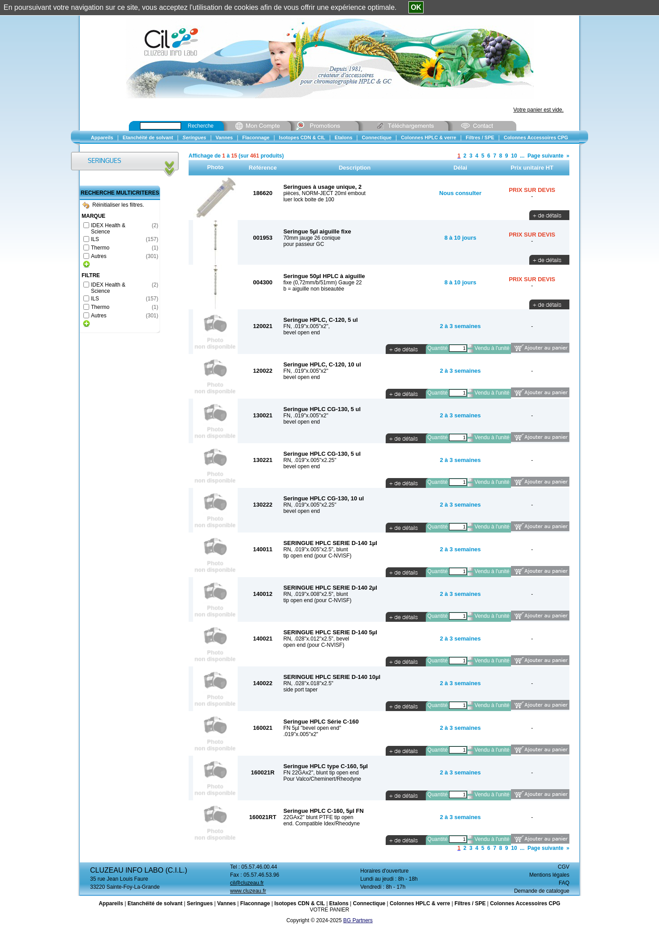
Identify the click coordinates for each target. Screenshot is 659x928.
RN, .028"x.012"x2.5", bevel (316, 639)
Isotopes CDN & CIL (299, 903)
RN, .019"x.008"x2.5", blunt (315, 594)
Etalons (338, 903)
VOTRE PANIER (329, 910)
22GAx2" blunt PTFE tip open (318, 817)
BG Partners (358, 920)
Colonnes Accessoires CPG (525, 903)
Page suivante (545, 156)
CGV (563, 867)
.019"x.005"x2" (300, 734)
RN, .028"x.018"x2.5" (308, 683)
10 (514, 156)
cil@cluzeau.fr (247, 883)
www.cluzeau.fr (248, 891)
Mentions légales (549, 875)
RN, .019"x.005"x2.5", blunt (315, 549)
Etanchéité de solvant (155, 903)
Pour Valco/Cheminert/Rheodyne (322, 779)
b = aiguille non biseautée (313, 289)
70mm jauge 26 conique (311, 238)
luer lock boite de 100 (308, 199)
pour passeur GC (303, 244)
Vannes (226, 903)
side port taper (300, 690)
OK (416, 7)
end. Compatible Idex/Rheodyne (321, 823)
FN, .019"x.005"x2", (306, 326)
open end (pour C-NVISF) (313, 645)
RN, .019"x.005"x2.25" (309, 460)
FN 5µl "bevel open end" (312, 728)
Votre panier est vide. (538, 110)
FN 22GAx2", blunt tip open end (320, 773)
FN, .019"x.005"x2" (305, 371)
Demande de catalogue (541, 891)
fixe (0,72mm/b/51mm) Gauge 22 (322, 282)
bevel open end (301, 332)
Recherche (201, 126)
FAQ (564, 883)
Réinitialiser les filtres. (113, 205)
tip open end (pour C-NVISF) (317, 556)
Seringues (200, 903)
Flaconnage (255, 903)
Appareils (111, 903)
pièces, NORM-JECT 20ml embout (324, 193)
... (522, 156)
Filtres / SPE (470, 903)
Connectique (369, 903)
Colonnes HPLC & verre (420, 903)
